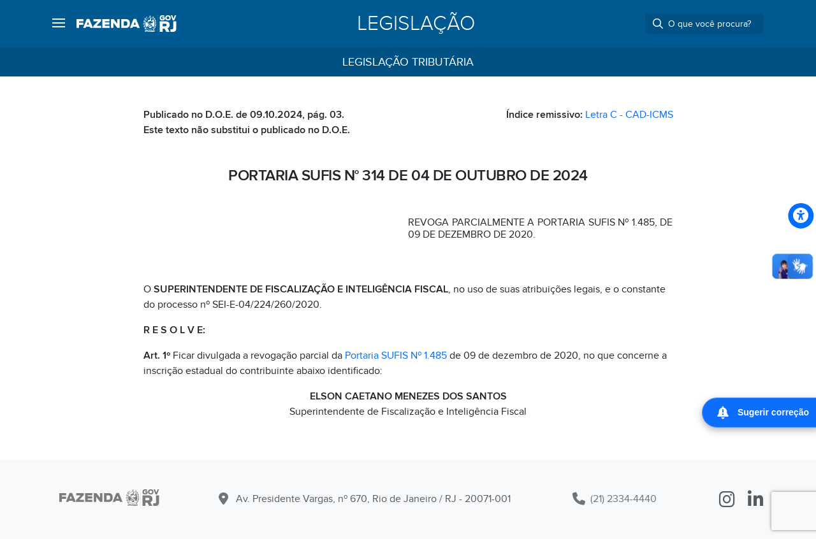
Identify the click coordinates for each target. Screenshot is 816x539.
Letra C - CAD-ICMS (629, 114)
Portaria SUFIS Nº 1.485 (396, 355)
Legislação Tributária (408, 62)
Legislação (416, 23)
